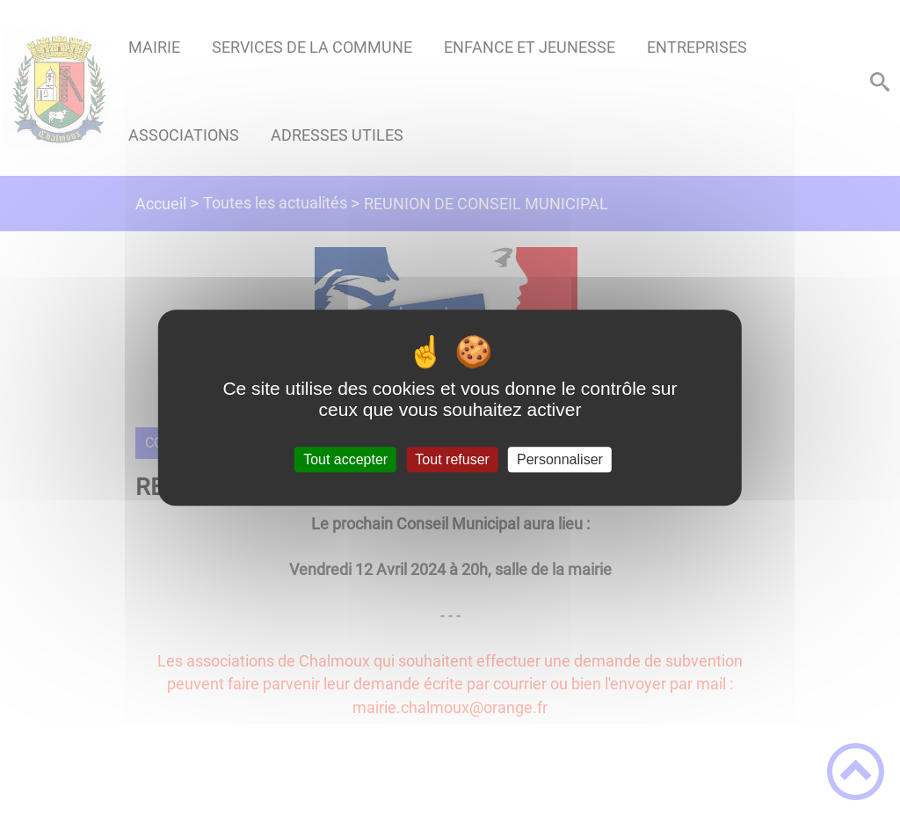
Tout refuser (452, 459)
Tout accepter (345, 459)
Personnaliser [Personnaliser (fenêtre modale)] (560, 459)
